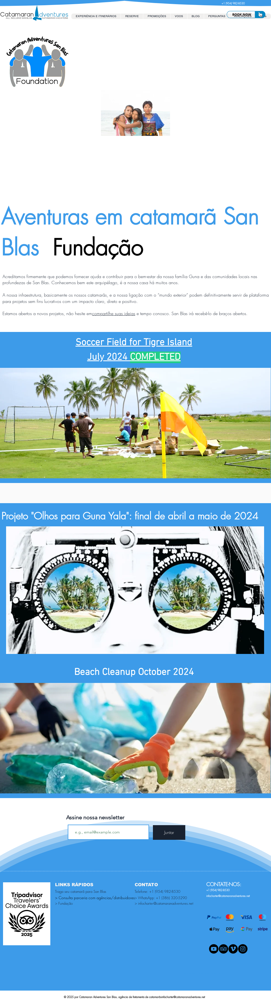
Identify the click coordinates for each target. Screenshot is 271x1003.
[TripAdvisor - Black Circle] (223, 949)
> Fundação (64, 903)
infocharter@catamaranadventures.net (183, 997)
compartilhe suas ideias (113, 313)
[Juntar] (169, 832)
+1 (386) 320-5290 (171, 897)
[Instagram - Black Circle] (242, 949)
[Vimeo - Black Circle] (233, 949)
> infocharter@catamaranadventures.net (164, 903)
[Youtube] (213, 949)
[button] (132, 16)
